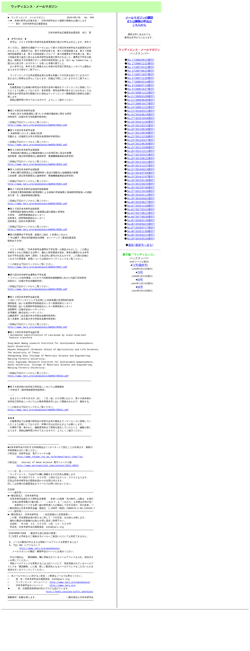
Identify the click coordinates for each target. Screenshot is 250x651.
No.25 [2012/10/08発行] (141, 147)
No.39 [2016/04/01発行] (141, 198)
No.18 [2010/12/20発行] (141, 121)
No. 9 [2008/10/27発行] (140, 89)
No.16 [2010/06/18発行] (141, 114)
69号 (140, 279)
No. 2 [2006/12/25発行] (140, 63)
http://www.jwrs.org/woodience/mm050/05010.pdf (38, 400)
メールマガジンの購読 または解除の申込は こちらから (139, 21)
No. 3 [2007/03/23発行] (140, 67)
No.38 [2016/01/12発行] (141, 194)
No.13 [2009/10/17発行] (141, 103)
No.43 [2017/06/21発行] (141, 213)
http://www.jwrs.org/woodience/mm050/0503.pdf (37, 173)
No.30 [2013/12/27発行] (141, 165)
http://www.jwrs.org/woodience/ (39, 584)
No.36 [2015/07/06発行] (141, 187)
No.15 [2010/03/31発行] (141, 110)
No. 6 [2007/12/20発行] (140, 78)
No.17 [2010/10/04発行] (141, 118)
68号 (140, 286)
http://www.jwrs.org (62, 624)
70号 (140, 272)
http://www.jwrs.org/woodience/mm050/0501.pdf (37, 132)
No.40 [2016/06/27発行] (141, 202)
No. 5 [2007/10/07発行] (140, 74)
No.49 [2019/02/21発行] (141, 234)
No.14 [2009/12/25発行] (141, 107)
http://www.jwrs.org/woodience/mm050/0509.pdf (37, 347)
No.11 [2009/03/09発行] (141, 96)
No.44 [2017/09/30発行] (141, 216)
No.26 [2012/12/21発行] (141, 151)
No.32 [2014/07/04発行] (141, 172)
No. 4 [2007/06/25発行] (140, 70)
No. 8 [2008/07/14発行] (140, 85)
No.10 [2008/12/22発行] (141, 92)
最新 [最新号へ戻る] (140, 245)
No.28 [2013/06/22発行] (141, 158)
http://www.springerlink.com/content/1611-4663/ (48, 496)
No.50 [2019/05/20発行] (141, 238)
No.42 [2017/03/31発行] (141, 209)
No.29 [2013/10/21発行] (141, 161)
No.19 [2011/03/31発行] (141, 125)
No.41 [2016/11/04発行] (141, 205)
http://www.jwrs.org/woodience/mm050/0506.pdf (37, 243)
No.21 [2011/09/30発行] (141, 132)
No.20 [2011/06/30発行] (141, 129)
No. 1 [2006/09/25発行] (140, 59)
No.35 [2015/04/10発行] (141, 183)
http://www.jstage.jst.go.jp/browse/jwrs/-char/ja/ (50, 486)
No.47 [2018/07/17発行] (141, 227)
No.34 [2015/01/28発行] (141, 180)
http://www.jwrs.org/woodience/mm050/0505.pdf (37, 215)
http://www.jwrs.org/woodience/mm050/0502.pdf (37, 153)
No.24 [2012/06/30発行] (141, 143)
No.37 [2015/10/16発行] (141, 191)
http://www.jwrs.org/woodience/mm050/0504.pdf (37, 194)
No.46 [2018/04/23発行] (141, 224)
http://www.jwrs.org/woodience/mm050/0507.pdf (37, 282)
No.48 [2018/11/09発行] (141, 231)
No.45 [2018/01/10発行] (141, 220)
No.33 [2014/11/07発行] (141, 176)
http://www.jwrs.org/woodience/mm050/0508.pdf (37, 306)
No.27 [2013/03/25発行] (141, 154)
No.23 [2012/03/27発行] (141, 140)
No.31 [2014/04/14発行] (141, 169)
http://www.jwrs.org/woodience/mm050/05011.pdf (38, 436)
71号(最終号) (140, 264)
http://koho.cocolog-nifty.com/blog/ (69, 630)
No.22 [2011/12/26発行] (141, 136)
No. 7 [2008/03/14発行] (140, 81)
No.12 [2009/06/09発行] (141, 99)
